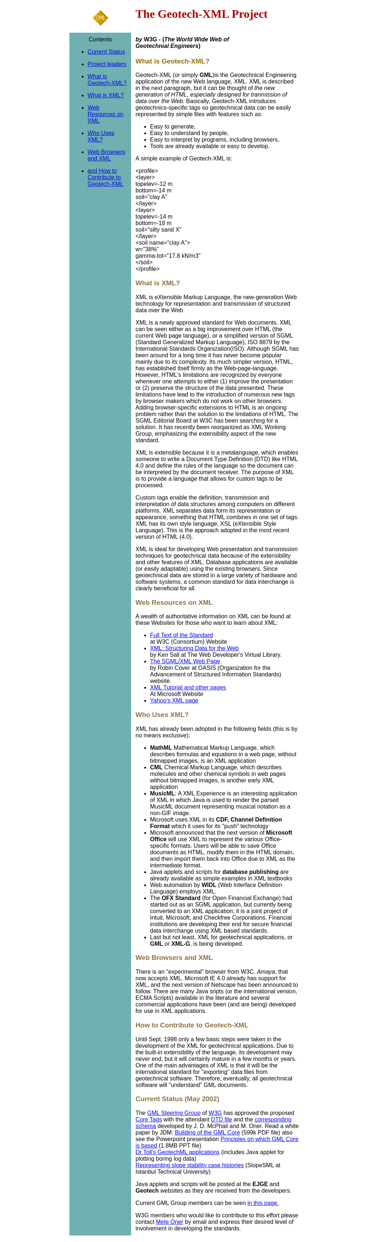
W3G (215, 1113)
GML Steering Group (174, 1113)
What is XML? (106, 95)
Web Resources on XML (106, 114)
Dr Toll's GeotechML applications (178, 1152)
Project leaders (107, 64)
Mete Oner (169, 1222)
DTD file (221, 1119)
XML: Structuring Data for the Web (194, 648)
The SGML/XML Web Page (185, 661)
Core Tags (149, 1119)
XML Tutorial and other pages (188, 687)
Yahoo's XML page (174, 700)
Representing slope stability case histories (190, 1165)
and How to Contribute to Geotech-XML (106, 177)
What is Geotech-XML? (107, 79)
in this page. (263, 1203)
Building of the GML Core (207, 1132)
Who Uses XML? (101, 136)
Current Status (106, 52)
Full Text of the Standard (181, 635)
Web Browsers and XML (106, 155)
